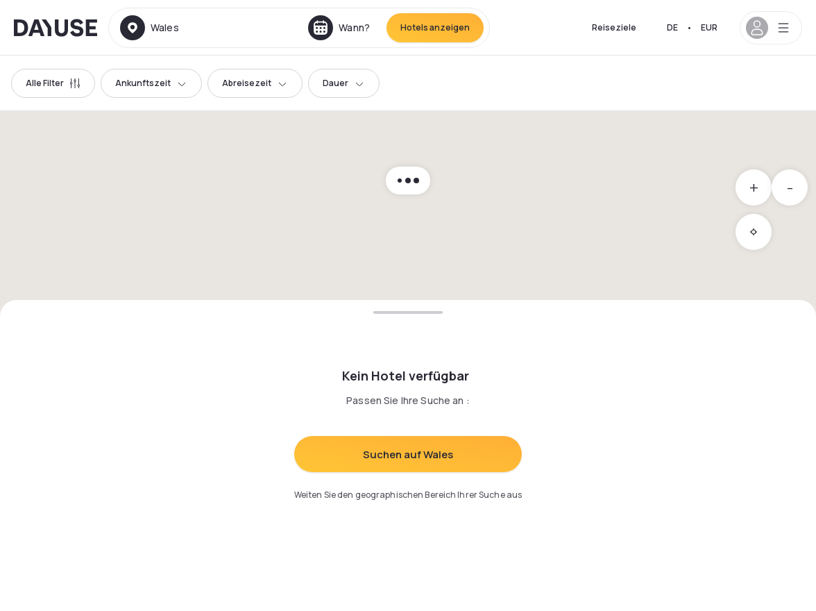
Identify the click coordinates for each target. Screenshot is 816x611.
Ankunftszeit (151, 83)
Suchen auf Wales (408, 454)
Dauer (344, 83)
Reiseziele (614, 27)
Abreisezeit (255, 83)
